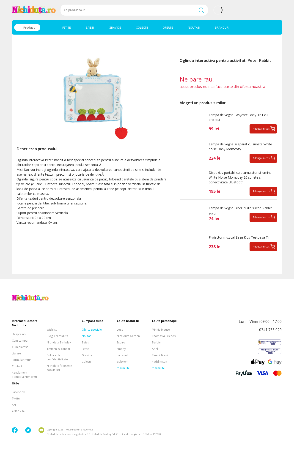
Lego (120, 330)
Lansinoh (123, 355)
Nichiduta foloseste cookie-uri (59, 368)
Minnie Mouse (161, 330)
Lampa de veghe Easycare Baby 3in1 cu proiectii (238, 117)
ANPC (15, 405)
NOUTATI (194, 27)
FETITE (66, 27)
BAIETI (90, 27)
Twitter (16, 398)
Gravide (87, 355)
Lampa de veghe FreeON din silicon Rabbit (240, 208)
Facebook (18, 392)
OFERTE (168, 27)
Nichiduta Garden (128, 336)
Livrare (16, 353)
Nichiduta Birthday (59, 342)
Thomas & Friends (164, 336)
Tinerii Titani (160, 355)
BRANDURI (222, 27)
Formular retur (21, 360)
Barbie (156, 342)
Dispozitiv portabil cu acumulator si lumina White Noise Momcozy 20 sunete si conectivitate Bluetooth (240, 177)
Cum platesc (20, 347)
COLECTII (142, 27)
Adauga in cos (261, 128)
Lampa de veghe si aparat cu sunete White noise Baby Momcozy (240, 146)
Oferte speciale (92, 330)
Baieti (85, 342)
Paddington (159, 362)
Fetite (85, 349)
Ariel (155, 349)
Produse (29, 27)
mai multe (123, 368)
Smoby (121, 349)
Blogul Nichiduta (57, 336)
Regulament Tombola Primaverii (25, 375)
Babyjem (122, 362)
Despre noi (19, 334)
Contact (17, 366)
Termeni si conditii (59, 349)
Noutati (86, 336)
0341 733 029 (270, 329)
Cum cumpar (20, 341)
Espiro (121, 342)
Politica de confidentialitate (57, 357)
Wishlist (52, 330)
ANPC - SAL (19, 411)
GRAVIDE (115, 27)
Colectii (86, 362)
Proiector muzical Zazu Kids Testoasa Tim (240, 237)
